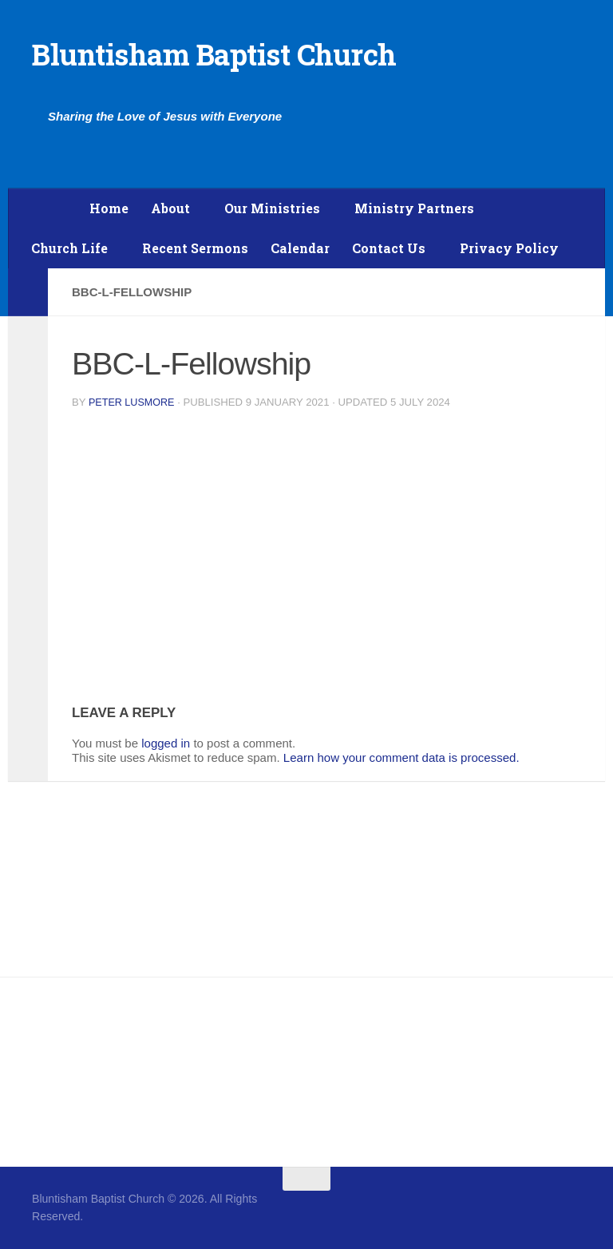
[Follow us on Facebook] (541, 1210)
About (170, 208)
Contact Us (388, 248)
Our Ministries (272, 208)
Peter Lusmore (134, 402)
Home (109, 208)
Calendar (300, 248)
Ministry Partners (414, 208)
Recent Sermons (195, 248)
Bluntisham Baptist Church (214, 54)
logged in (165, 743)
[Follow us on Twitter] (570, 1210)
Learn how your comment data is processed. (401, 757)
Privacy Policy (509, 248)
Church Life (69, 248)
